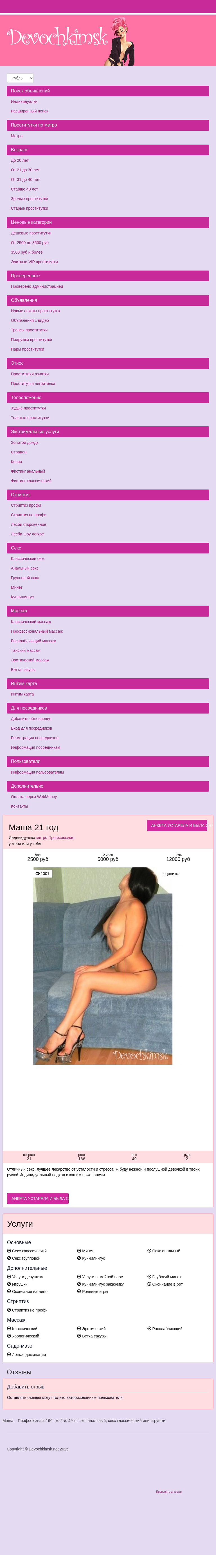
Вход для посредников (31, 728)
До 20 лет (20, 160)
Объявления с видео (30, 320)
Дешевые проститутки (31, 233)
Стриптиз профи (26, 505)
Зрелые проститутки (29, 198)
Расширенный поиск (29, 111)
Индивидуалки (24, 101)
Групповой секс (25, 577)
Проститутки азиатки (30, 374)
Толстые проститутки (30, 417)
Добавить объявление (31, 718)
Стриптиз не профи (28, 515)
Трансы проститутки (29, 330)
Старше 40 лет (24, 189)
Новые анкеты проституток (35, 311)
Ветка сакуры (23, 669)
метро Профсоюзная (55, 837)
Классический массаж (31, 621)
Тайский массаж (25, 650)
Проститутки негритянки (33, 383)
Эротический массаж (30, 660)
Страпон (18, 452)
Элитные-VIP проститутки (34, 262)
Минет (16, 587)
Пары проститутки (27, 349)
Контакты (19, 806)
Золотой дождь (25, 442)
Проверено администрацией (37, 286)
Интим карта (22, 694)
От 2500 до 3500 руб (30, 242)
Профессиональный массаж (37, 631)
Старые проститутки (29, 208)
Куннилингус (22, 597)
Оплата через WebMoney (34, 796)
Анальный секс (25, 568)
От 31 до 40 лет (25, 179)
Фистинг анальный (28, 471)
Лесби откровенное (28, 524)
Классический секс (28, 558)
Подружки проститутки (31, 339)
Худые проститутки (28, 408)
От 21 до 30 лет (25, 170)
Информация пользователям (37, 772)
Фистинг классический (31, 481)
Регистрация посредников (34, 738)
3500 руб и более (27, 252)
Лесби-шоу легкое (27, 534)
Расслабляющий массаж (33, 641)
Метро (16, 136)
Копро (16, 461)
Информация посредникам (35, 747)
